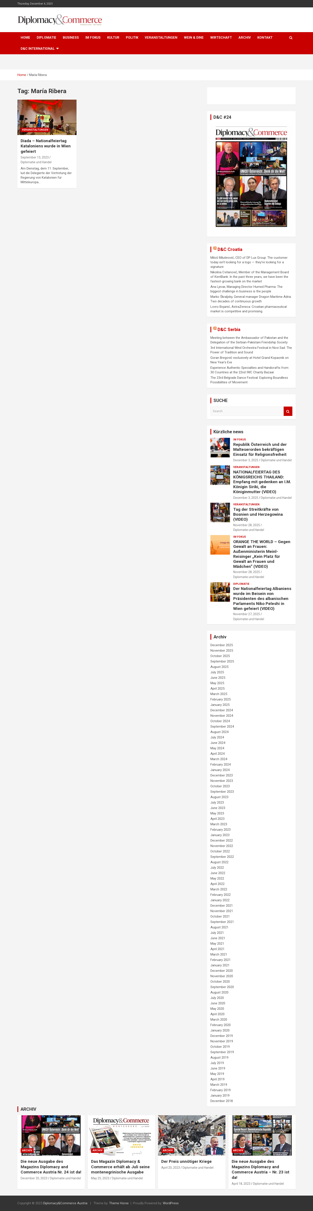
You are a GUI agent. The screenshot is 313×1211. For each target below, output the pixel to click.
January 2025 (220, 705)
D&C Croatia (230, 249)
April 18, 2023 (241, 1183)
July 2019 (217, 1063)
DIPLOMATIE (46, 38)
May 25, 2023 (100, 1178)
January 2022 (220, 900)
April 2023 (217, 819)
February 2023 (220, 830)
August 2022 (219, 862)
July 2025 (217, 672)
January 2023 (220, 835)
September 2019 (222, 1052)
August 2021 (219, 927)
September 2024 (222, 726)
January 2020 (220, 1030)
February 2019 (220, 1090)
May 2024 (217, 748)
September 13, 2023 (35, 157)
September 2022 (222, 857)
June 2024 (217, 743)
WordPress (171, 1203)
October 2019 (220, 1047)
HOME (25, 38)
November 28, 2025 (246, 525)
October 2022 (220, 851)
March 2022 (218, 889)
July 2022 (217, 868)
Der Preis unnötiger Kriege (186, 1161)
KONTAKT (265, 38)
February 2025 (220, 699)
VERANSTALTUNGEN (161, 38)
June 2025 (217, 678)
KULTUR (113, 38)
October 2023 (220, 786)
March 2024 (218, 759)
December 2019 (221, 1036)
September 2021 (222, 922)
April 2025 (217, 688)
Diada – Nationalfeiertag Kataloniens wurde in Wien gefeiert (46, 146)
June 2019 (217, 1068)
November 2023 (221, 781)
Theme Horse (119, 1203)
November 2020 (221, 976)
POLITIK (132, 38)
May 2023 (217, 813)
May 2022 (217, 878)
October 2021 (220, 916)
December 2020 (221, 971)
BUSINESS (71, 38)
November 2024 (221, 716)
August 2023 (219, 797)
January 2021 (220, 965)
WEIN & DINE (194, 38)
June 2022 (217, 873)
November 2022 (221, 846)
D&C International (38, 49)
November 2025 (221, 650)
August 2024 (219, 732)
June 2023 (217, 808)
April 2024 (217, 754)
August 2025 (219, 667)
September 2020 (222, 987)
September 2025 (222, 661)
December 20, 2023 (34, 1178)
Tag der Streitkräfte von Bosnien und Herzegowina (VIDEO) (258, 514)
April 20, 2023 (170, 1167)
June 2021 (217, 938)
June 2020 (217, 1003)
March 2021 (218, 954)
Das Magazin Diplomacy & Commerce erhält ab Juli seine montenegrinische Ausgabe (120, 1167)
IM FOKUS (93, 38)
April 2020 (217, 1014)
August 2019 (219, 1057)
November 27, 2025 (246, 614)
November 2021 (221, 911)
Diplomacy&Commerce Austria (65, 1203)
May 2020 (217, 1009)
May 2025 (217, 683)
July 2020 (217, 998)
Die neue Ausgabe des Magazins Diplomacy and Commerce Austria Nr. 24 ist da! (51, 1167)
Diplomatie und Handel (36, 162)
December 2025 (221, 645)
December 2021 (221, 906)
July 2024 (217, 737)
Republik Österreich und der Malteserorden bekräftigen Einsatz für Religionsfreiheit (260, 449)
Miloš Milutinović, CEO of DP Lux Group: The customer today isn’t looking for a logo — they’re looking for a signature (249, 262)
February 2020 (220, 1025)
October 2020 (220, 982)
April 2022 (217, 884)
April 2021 (217, 949)
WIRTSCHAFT (221, 38)
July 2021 (217, 933)
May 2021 (217, 944)
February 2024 (220, 764)
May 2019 (217, 1074)
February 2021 (220, 960)
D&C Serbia (229, 329)
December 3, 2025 (245, 460)
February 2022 (220, 895)
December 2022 (221, 840)
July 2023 (217, 802)
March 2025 (218, 694)
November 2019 (221, 1041)
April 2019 (217, 1079)
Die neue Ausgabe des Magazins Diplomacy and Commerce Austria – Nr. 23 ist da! (260, 1169)
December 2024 (221, 710)
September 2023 (222, 792)
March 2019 (218, 1085)
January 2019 (220, 1095)
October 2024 (220, 721)
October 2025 (220, 656)
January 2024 (220, 770)
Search (288, 411)
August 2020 (219, 992)
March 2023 (218, 824)
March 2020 (218, 1020)
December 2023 (221, 775)
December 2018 (221, 1101)
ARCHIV (244, 38)
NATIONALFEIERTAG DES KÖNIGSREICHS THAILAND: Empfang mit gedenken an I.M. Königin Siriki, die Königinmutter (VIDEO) (262, 482)
